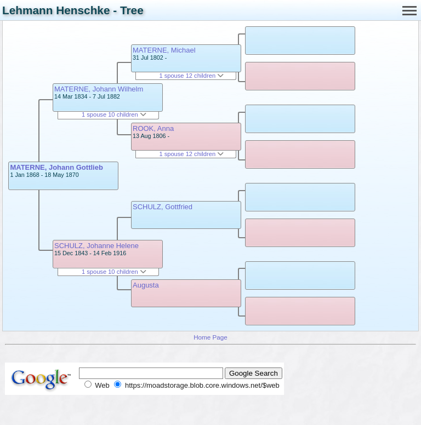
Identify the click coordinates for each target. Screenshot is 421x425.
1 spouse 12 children (191, 75)
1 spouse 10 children (114, 114)
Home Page (210, 337)
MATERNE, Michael (164, 50)
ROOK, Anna (153, 128)
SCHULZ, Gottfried (162, 207)
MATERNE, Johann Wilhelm (98, 89)
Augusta (146, 285)
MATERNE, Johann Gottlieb (56, 167)
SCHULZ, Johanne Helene (96, 246)
